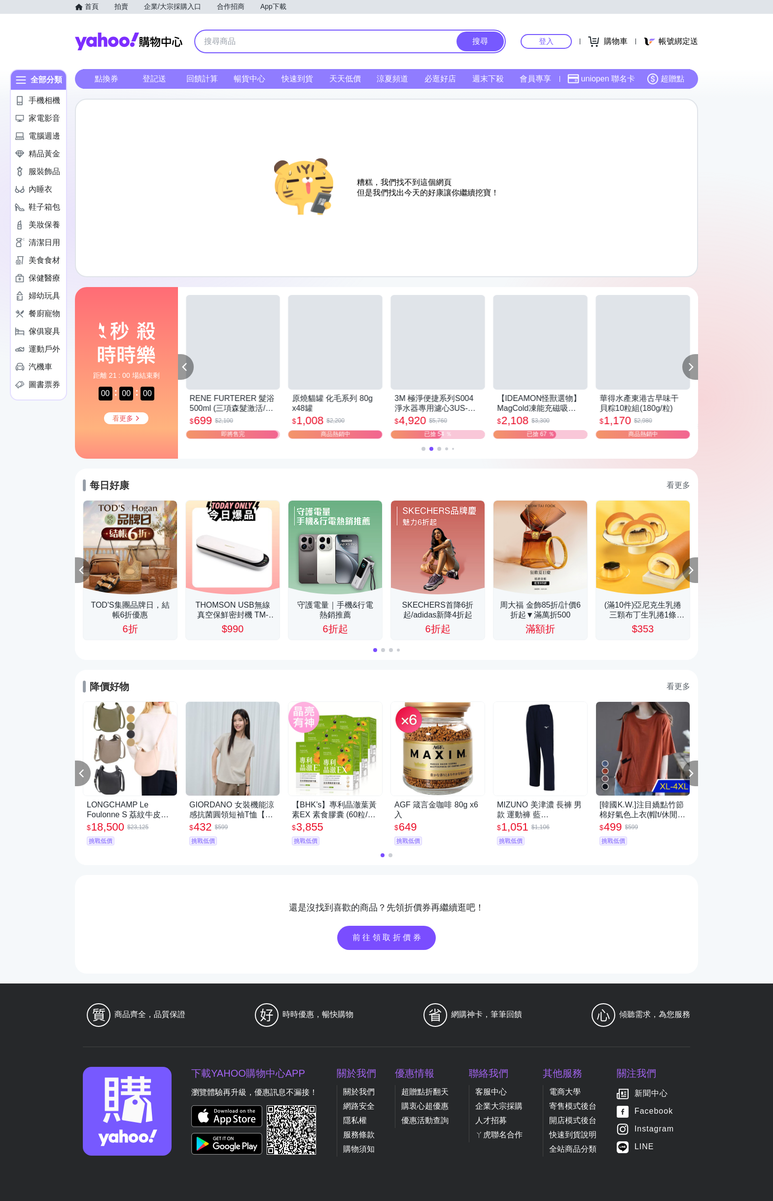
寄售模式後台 (573, 1106)
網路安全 (359, 1106)
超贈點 (665, 79)
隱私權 (355, 1120)
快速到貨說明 (573, 1134)
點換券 (106, 78)
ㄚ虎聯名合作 (499, 1134)
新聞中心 (651, 1093)
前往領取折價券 (387, 937)
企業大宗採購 (499, 1106)
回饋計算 (202, 78)
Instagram (654, 1129)
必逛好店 (440, 78)
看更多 (678, 485)
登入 (546, 41)
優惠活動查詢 (425, 1120)
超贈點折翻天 (425, 1092)
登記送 (154, 78)
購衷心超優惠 (425, 1106)
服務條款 (359, 1134)
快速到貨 (297, 78)
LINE (644, 1146)
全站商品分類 (573, 1149)
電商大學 (565, 1092)
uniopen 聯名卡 (601, 79)
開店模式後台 (573, 1120)
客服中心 (491, 1092)
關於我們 (359, 1092)
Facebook (653, 1111)
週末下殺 (488, 78)
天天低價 (345, 78)
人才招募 (491, 1120)
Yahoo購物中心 (128, 41)
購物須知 (359, 1149)
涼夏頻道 (392, 78)
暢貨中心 (249, 78)
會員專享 (535, 78)
